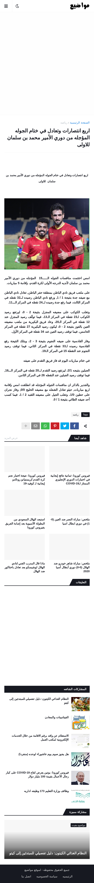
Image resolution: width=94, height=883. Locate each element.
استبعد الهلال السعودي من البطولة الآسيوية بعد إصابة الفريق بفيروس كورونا (25, 523)
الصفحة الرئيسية (80, 122)
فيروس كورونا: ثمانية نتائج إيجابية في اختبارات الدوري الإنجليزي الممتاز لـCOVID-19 (70, 479)
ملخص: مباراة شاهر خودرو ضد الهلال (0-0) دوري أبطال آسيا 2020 (72, 567)
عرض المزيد (11, 438)
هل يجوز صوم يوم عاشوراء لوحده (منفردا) (44, 754)
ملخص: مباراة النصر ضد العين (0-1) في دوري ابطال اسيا (70, 521)
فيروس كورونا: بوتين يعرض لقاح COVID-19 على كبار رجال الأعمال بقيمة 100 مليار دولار (37, 774)
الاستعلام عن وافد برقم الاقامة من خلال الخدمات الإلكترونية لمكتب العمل (40, 737)
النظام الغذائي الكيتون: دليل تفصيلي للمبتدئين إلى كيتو (39, 700)
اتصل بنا (26, 876)
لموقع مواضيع (32, 870)
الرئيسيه (68, 876)
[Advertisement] (47, 63)
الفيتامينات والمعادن (57, 717)
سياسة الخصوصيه (46, 876)
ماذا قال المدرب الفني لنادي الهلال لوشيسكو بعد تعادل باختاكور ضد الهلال (25, 567)
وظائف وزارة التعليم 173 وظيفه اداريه (46, 791)
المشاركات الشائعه (75, 689)
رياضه (63, 122)
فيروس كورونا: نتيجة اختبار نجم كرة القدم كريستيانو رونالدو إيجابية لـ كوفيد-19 (26, 479)
